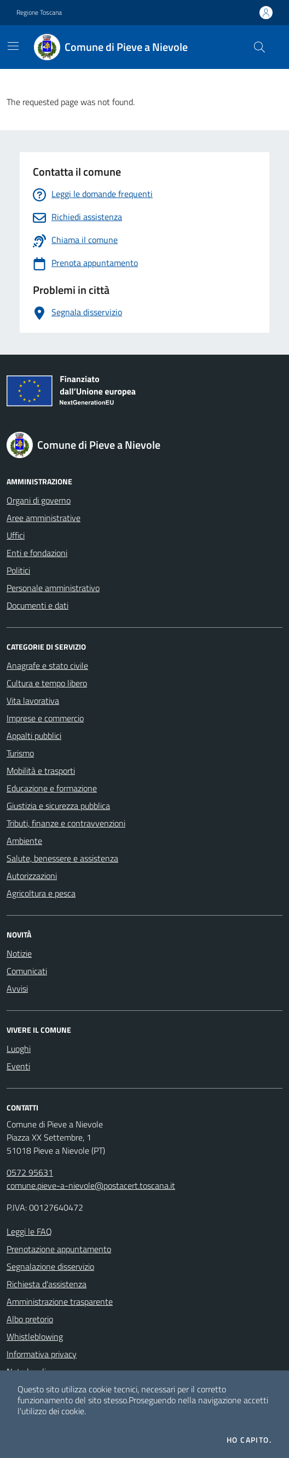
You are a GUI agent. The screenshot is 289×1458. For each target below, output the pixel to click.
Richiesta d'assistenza (46, 1284)
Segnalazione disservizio (50, 1266)
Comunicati (27, 970)
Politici (18, 570)
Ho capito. (249, 1440)
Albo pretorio (30, 1319)
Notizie (19, 953)
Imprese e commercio (45, 718)
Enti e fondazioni (37, 552)
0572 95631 (30, 1172)
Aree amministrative (43, 517)
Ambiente (24, 840)
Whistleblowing (35, 1336)
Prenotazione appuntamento (59, 1249)
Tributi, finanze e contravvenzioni (66, 823)
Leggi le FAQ (29, 1231)
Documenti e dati (37, 605)
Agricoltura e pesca (41, 893)
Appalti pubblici (34, 735)
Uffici (16, 535)
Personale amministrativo (53, 587)
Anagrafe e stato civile (47, 665)
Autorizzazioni (32, 875)
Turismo (20, 753)
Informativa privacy (42, 1354)
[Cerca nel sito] (259, 47)
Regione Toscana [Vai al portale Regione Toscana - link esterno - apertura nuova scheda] (39, 13)
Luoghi (19, 1048)
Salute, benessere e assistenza (62, 858)
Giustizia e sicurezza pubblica (58, 805)
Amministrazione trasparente (60, 1301)
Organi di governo (39, 500)
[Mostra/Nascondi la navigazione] (13, 46)
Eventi (18, 1066)
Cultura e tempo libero (47, 683)
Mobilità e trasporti (41, 770)
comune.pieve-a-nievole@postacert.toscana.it (91, 1185)
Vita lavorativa (33, 700)
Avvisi (17, 988)
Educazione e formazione (52, 788)
